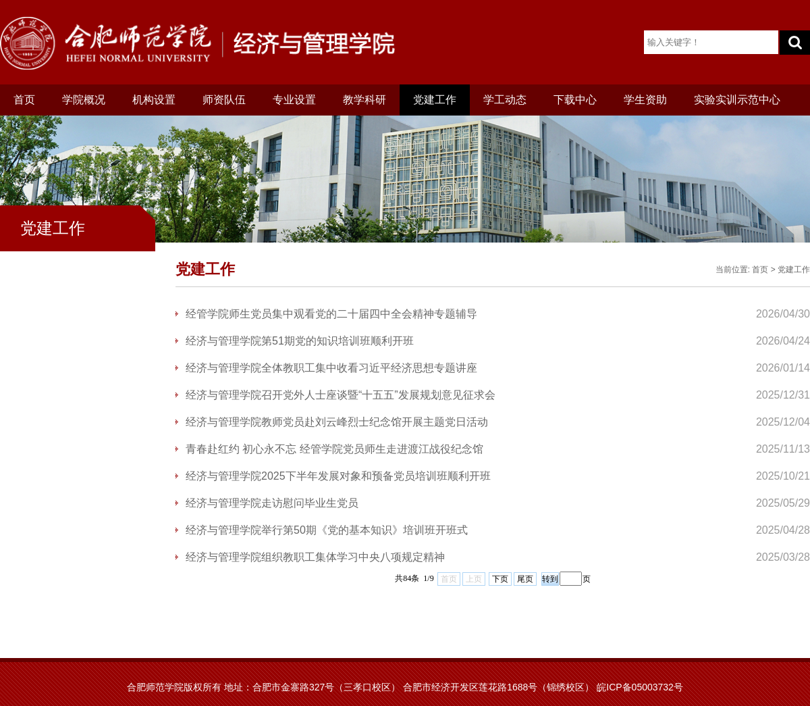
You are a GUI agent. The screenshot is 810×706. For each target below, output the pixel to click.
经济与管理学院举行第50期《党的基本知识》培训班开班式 (327, 530)
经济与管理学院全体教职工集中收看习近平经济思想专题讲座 (331, 368)
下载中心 (575, 99)
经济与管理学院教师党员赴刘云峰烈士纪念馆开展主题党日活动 (337, 422)
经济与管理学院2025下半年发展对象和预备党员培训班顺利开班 (338, 476)
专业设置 (294, 99)
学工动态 (504, 99)
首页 (24, 99)
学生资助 (645, 99)
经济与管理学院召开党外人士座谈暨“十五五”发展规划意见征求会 (340, 395)
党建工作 (434, 99)
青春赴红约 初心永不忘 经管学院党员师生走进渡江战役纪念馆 (334, 449)
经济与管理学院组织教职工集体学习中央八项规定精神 (315, 557)
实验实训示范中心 (737, 99)
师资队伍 (224, 99)
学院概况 (83, 99)
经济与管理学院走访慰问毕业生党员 (272, 503)
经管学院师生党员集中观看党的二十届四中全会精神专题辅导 (331, 314)
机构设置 (154, 99)
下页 (500, 579)
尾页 (525, 579)
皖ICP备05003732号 (640, 687)
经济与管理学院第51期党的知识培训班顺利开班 (300, 341)
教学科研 (364, 99)
